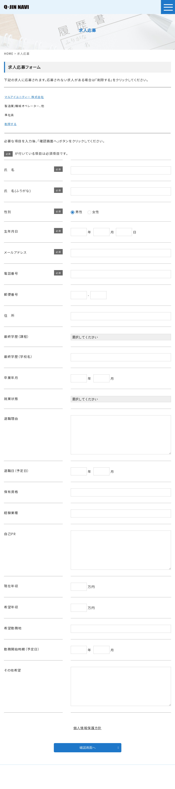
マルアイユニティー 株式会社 (24, 97)
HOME (8, 54)
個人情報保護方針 (87, 751)
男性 (76, 211)
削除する (11, 124)
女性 (93, 211)
